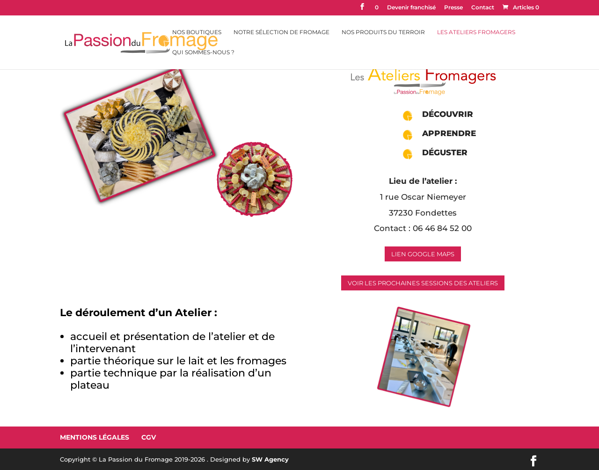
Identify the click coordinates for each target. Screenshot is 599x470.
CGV (148, 437)
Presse (453, 8)
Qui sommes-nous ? (203, 52)
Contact (482, 8)
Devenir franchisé (411, 8)
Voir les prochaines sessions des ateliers (423, 283)
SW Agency (270, 459)
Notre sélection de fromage (281, 32)
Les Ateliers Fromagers (476, 32)
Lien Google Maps (422, 254)
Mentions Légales (94, 437)
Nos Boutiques (196, 32)
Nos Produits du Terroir (383, 32)
